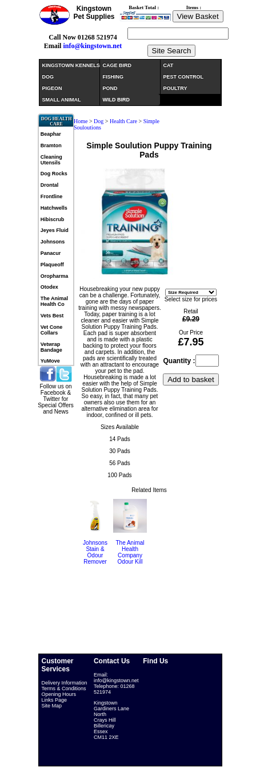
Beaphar (51, 134)
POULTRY (175, 88)
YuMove (50, 361)
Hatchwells (54, 208)
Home (80, 121)
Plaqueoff (52, 265)
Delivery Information (64, 683)
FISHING (113, 77)
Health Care (123, 121)
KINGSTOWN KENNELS (70, 65)
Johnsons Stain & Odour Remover (95, 552)
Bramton (51, 145)
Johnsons (53, 242)
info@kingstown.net (92, 46)
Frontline (52, 196)
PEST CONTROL (183, 77)
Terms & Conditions (64, 688)
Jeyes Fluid (55, 230)
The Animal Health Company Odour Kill (129, 552)
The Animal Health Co (54, 301)
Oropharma (55, 276)
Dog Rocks (54, 173)
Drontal (50, 185)
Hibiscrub (53, 219)
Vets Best (52, 315)
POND (110, 88)
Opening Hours (59, 694)
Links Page (54, 700)
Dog (99, 121)
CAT (168, 65)
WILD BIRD (116, 100)
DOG (48, 77)
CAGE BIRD (117, 65)
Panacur (51, 253)
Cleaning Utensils (51, 160)
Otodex (49, 287)
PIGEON (52, 88)
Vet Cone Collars (52, 330)
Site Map (52, 706)
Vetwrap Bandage (51, 347)
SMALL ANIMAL (61, 100)
